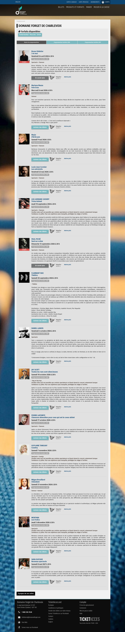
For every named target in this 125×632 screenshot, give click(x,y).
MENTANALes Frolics (35, 519)
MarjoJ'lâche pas (35, 136)
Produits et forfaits (75, 7)
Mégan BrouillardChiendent (38, 481)
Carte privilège (83, 2)
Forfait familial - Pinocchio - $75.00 (30, 35)
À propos (51, 605)
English (17, 2)
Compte (106, 2)
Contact (50, 616)
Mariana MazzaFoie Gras (37, 86)
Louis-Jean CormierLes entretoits (39, 168)
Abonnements (95, 2)
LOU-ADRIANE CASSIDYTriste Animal (40, 200)
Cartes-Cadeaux (72, 2)
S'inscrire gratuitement (87, 605)
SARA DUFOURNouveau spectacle (39, 560)
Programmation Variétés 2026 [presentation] (62, 42)
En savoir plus (40, 78)
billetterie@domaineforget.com (31, 617)
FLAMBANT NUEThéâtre (37, 274)
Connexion (83, 608)
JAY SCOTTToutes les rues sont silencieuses (44, 371)
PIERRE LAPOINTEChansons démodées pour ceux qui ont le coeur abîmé (53, 416)
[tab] (31, 42)
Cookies (50, 619)
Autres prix (67, 77)
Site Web (24, 622)
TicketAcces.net (21, 21)
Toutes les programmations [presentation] (31, 42)
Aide (81, 613)
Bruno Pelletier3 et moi (37, 52)
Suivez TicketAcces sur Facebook (58, 613)
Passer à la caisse (101, 7)
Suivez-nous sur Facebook (30, 627)
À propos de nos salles (26, 593)
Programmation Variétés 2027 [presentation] (93, 42)
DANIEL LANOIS (37, 328)
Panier (89, 8)
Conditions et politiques (55, 608)
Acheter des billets (40, 127)
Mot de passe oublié (86, 611)
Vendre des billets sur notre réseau (59, 611)
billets (61, 7)
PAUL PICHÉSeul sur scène (37, 240)
